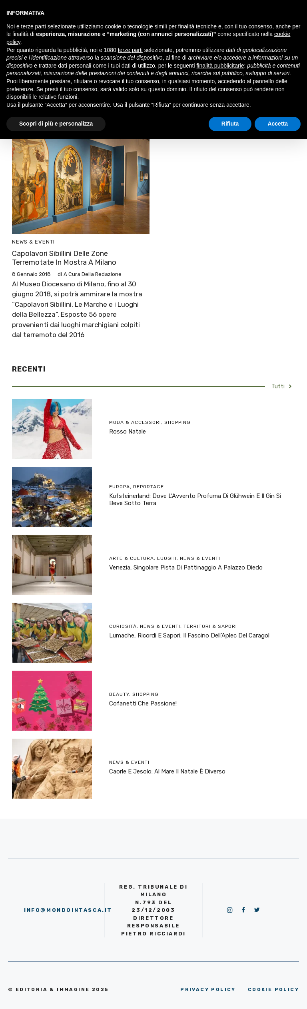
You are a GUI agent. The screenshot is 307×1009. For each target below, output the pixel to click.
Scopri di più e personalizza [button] (56, 123)
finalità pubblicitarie (220, 65)
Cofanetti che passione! (143, 703)
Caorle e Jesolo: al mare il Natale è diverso (167, 771)
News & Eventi (33, 242)
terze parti (130, 50)
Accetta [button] (277, 123)
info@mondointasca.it (68, 910)
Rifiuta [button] (230, 123)
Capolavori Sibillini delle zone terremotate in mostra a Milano (64, 258)
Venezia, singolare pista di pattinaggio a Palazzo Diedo (186, 567)
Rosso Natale (127, 431)
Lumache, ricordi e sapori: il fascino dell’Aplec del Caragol (189, 635)
